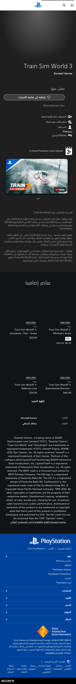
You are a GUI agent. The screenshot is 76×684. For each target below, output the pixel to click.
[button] (37, 176)
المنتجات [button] (38, 590)
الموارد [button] (38, 612)
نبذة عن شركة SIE (63, 560)
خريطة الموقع (32, 667)
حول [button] (38, 556)
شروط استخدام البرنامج (10, 668)
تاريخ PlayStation (63, 582)
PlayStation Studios (62, 569)
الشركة (68, 578)
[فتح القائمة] (72, 5)
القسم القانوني (67, 667)
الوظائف (67, 565)
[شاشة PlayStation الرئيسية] (38, 5)
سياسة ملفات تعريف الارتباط (21, 668)
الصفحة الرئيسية (64, 548)
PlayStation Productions (59, 573)
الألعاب (51, 548)
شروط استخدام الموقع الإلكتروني (44, 668)
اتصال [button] (38, 619)
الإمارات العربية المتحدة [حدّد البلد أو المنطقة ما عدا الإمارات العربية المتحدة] (55, 661)
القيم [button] (38, 598)
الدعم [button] (38, 605)
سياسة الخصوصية (57, 667)
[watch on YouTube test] (60, 189)
